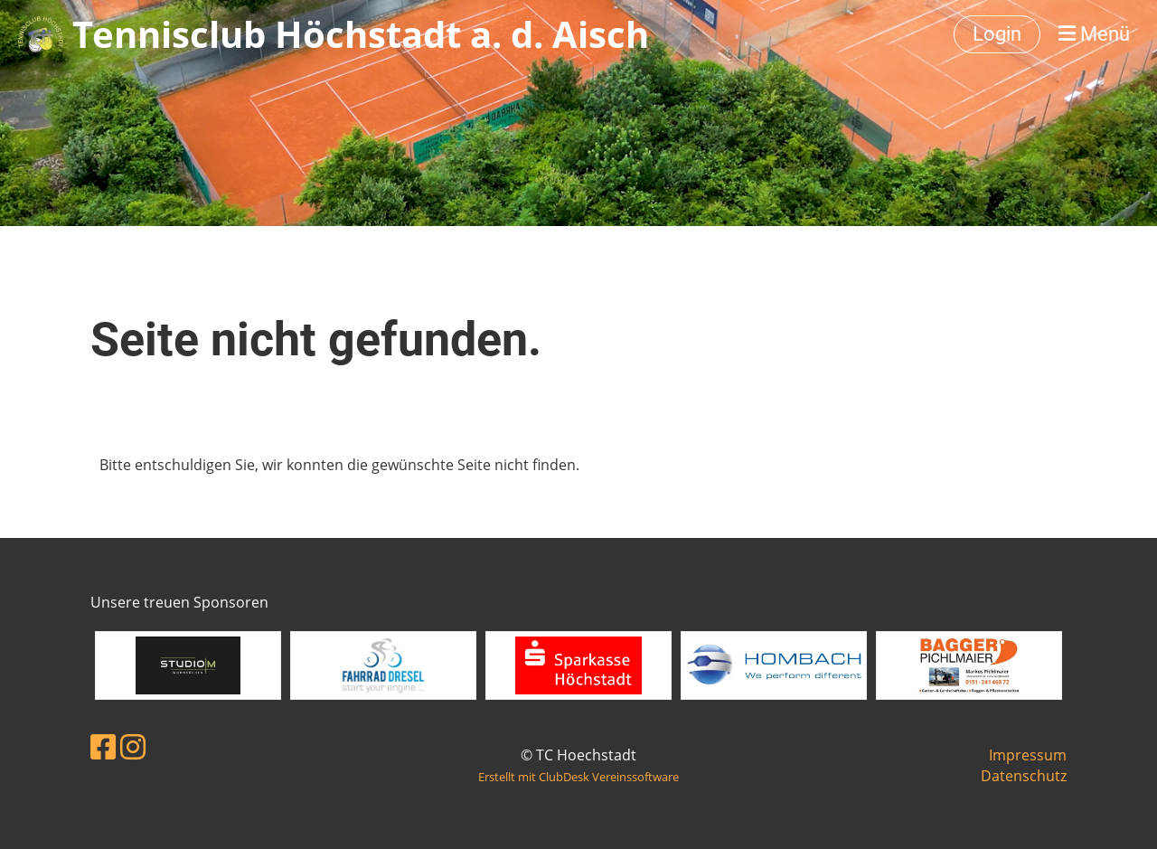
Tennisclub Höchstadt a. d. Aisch (360, 34)
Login (997, 34)
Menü (1094, 34)
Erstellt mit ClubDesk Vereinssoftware (578, 777)
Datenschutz (1024, 776)
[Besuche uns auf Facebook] (103, 746)
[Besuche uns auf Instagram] (133, 746)
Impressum (1028, 755)
